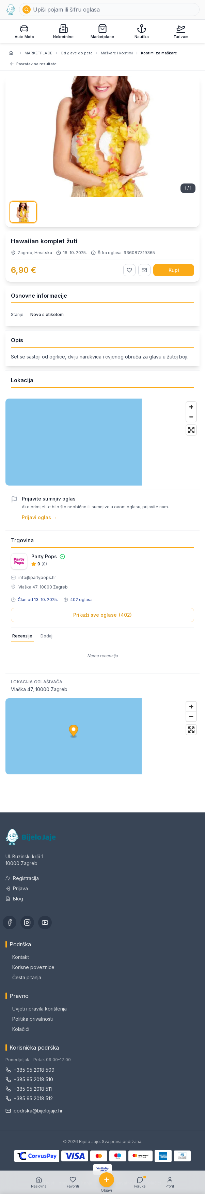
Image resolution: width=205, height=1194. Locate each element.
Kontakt (17, 957)
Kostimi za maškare (159, 53)
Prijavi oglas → (39, 517)
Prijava (16, 888)
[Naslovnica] (10, 53)
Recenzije (22, 635)
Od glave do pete (77, 53)
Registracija (22, 878)
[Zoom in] (191, 407)
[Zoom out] (191, 417)
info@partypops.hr (37, 577)
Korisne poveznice (29, 967)
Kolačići (17, 1029)
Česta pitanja (23, 977)
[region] (102, 442)
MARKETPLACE (38, 53)
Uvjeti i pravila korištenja (36, 1009)
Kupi (174, 270)
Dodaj (46, 635)
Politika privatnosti (29, 1019)
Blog (14, 898)
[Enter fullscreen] (191, 430)
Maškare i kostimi (117, 53)
